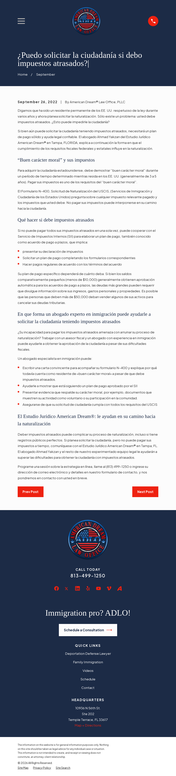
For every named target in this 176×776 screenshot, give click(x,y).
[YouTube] (98, 588)
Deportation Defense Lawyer (88, 653)
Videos (88, 670)
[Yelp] (88, 588)
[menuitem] (23, 767)
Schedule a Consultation (88, 630)
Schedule (87, 679)
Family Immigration (88, 662)
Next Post (145, 492)
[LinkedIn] (77, 588)
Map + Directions (88, 725)
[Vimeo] (109, 588)
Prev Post (30, 492)
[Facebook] (56, 588)
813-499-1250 (88, 575)
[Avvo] (119, 588)
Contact (87, 687)
